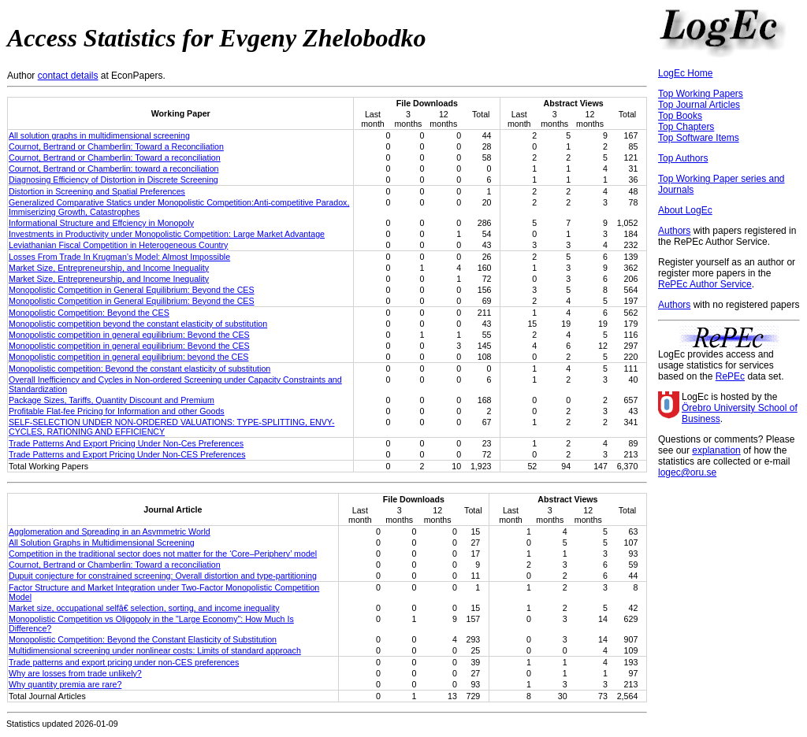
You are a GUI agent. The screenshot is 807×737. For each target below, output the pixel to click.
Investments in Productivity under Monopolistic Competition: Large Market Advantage (167, 234)
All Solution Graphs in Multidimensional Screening (102, 542)
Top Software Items (698, 137)
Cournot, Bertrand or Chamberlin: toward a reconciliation (114, 168)
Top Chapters (686, 126)
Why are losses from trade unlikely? (75, 673)
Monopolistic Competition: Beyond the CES (89, 312)
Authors (674, 230)
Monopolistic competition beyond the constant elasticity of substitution (138, 323)
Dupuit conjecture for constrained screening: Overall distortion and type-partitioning (163, 575)
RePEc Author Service (705, 284)
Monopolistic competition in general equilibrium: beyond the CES (128, 356)
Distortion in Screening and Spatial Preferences (97, 191)
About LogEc (685, 210)
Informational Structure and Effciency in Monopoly (101, 223)
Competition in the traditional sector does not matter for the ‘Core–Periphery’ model (163, 553)
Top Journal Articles (699, 104)
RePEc (730, 376)
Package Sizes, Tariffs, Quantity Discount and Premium (111, 400)
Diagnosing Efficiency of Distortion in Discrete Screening (113, 179)
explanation (716, 450)
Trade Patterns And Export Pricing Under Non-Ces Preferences (126, 443)
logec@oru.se (687, 472)
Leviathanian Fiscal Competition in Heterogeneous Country (118, 245)
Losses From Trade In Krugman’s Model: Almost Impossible (119, 256)
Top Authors (683, 158)
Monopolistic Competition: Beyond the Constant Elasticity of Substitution (143, 639)
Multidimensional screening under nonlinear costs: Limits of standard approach (155, 650)
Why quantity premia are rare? (65, 684)
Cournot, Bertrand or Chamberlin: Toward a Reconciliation (116, 146)
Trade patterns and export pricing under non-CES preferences (124, 662)
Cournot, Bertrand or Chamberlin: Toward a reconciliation (115, 157)
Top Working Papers (700, 93)
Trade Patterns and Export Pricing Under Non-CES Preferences (127, 454)
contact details (68, 75)
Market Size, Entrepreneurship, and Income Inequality (109, 267)
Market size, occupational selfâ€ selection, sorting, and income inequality (144, 608)
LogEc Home (685, 73)
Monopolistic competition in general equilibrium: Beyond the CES (129, 334)
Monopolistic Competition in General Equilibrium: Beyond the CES (132, 289)
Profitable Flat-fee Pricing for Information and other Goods (117, 411)
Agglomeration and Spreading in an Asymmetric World (109, 531)
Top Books (680, 115)
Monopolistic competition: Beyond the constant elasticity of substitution (139, 368)
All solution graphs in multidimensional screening (99, 135)
